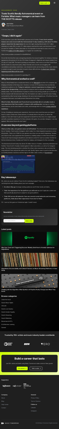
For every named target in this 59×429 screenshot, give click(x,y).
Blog (2, 401)
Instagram (34, 411)
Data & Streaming (6, 315)
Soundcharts (48, 152)
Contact (3, 408)
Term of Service (35, 401)
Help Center (4, 404)
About (3, 398)
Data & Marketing (6, 318)
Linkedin (33, 407)
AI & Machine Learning (7, 324)
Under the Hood (6, 299)
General (3, 327)
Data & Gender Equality (8, 312)
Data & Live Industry (7, 309)
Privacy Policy (35, 398)
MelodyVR (37, 82)
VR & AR (3, 306)
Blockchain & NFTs (6, 321)
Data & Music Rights (7, 302)
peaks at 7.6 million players (16, 51)
